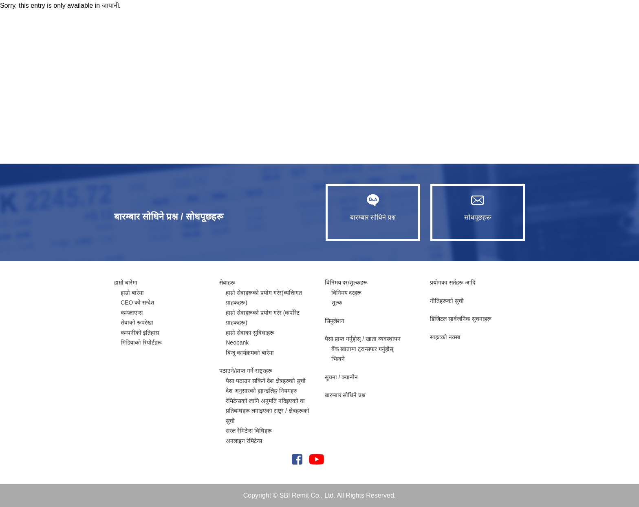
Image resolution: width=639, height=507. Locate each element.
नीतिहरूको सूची (447, 301)
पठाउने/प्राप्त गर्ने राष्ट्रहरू (245, 370)
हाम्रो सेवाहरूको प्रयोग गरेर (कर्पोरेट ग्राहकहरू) (263, 317)
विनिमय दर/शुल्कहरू (346, 282)
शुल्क (336, 302)
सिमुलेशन (334, 321)
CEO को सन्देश (137, 302)
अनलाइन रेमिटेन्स (244, 441)
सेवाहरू (227, 282)
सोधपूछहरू (477, 207)
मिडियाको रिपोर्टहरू (141, 342)
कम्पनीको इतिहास (140, 332)
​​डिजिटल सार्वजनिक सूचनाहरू (460, 319)
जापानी (110, 5)
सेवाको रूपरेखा (137, 322)
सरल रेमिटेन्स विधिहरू (249, 430)
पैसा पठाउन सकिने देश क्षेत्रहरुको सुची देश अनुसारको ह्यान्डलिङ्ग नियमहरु (265, 386)
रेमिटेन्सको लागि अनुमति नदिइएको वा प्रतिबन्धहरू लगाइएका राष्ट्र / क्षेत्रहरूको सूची (267, 411)
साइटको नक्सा (445, 337)
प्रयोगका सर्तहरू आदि (452, 282)
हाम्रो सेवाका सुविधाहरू (250, 332)
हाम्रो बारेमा (125, 282)
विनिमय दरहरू (346, 292)
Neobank (237, 342)
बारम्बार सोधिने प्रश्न (373, 207)
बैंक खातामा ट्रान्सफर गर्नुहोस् (362, 349)
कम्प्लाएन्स (132, 312)
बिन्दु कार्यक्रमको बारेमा (250, 352)
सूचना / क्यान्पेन (341, 377)
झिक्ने (338, 359)
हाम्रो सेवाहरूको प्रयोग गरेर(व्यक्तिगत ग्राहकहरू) (264, 297)
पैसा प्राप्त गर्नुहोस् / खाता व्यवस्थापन (363, 339)
